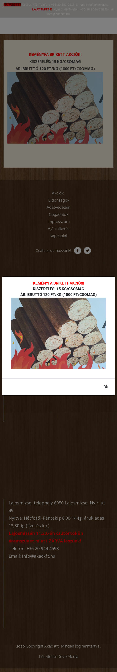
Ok (105, 387)
